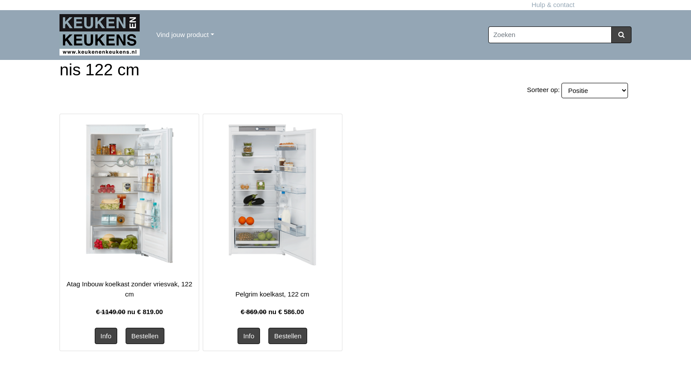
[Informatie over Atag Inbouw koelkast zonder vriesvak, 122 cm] (129, 192)
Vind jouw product (182, 34)
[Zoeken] (550, 35)
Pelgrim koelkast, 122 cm (272, 294)
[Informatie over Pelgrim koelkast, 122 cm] (272, 194)
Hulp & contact (345, 4)
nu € (129, 311)
